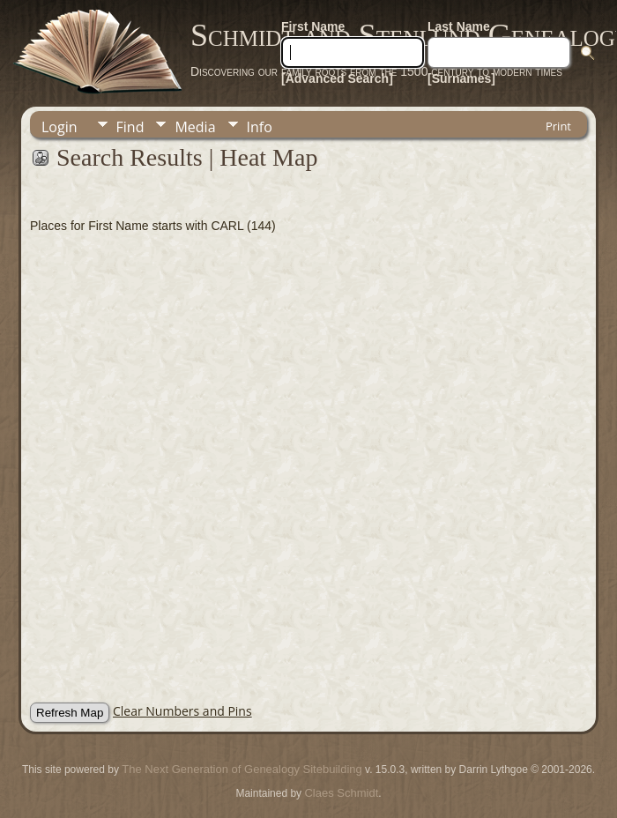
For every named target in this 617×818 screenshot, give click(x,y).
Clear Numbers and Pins (182, 711)
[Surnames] (461, 78)
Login (59, 127)
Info (259, 127)
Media (195, 127)
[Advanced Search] (337, 78)
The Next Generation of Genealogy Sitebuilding (241, 769)
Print (558, 126)
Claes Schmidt (341, 792)
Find (130, 127)
